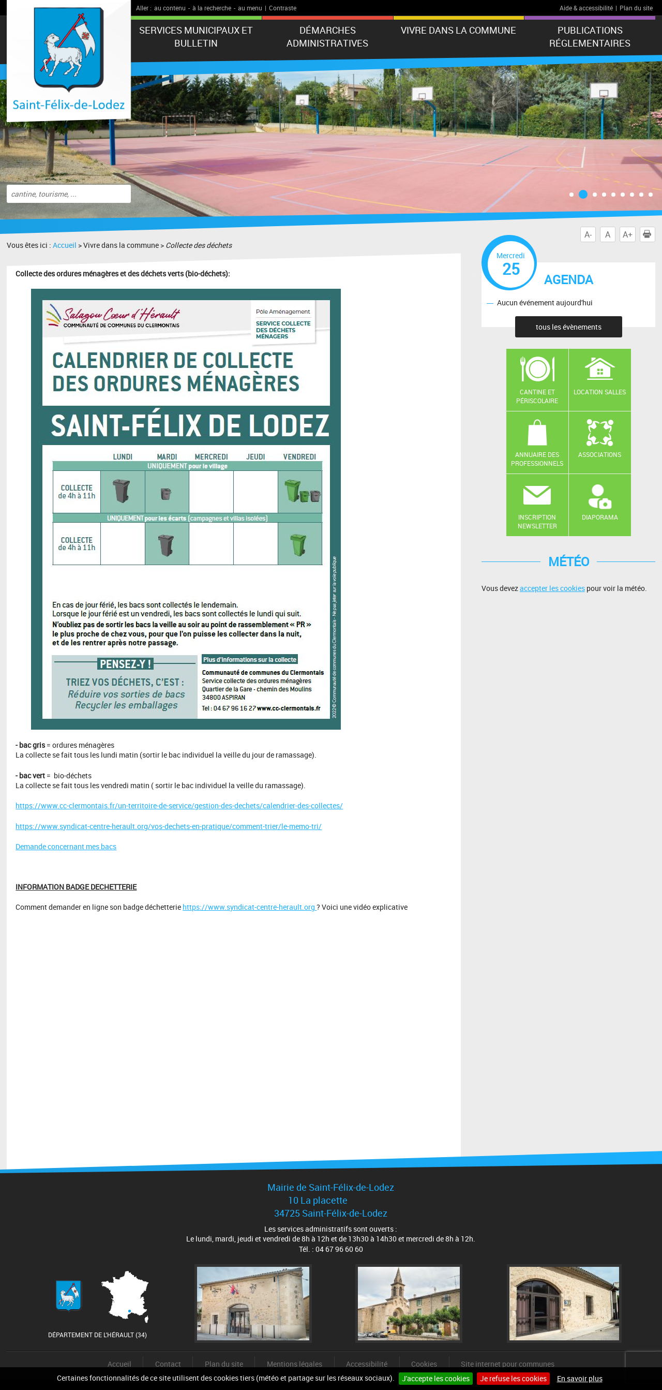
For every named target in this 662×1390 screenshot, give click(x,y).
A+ (628, 234)
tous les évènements (568, 327)
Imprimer (649, 234)
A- (588, 234)
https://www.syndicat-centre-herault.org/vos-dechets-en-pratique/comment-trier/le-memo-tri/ (169, 826)
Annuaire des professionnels (537, 458)
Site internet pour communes (507, 1364)
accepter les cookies (552, 588)
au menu (250, 8)
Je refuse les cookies (513, 1378)
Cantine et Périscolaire (537, 396)
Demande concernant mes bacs (66, 846)
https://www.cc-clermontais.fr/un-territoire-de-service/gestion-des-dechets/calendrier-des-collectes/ (179, 805)
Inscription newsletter (537, 521)
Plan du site (636, 8)
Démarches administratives (327, 36)
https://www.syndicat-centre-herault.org (250, 907)
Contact (168, 1364)
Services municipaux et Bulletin (196, 36)
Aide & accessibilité (586, 8)
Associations (599, 454)
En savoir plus (580, 1378)
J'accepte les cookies (436, 1378)
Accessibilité (366, 1364)
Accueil (65, 245)
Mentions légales (294, 1364)
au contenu (170, 8)
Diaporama (600, 517)
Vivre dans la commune (458, 30)
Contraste (282, 8)
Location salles (600, 392)
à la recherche (211, 8)
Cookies (424, 1364)
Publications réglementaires (589, 36)
